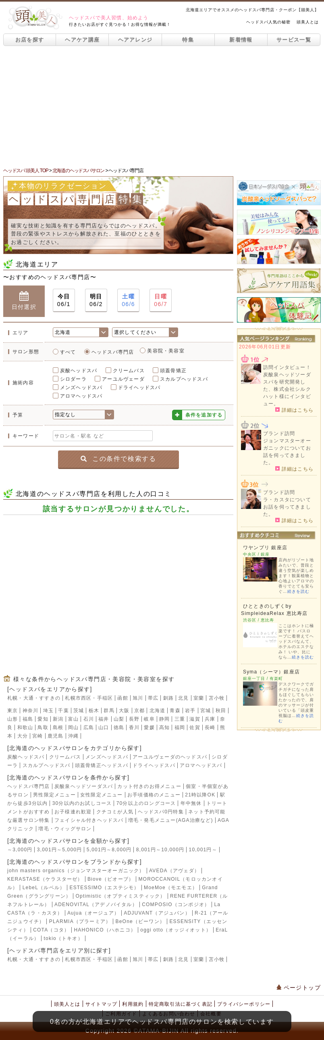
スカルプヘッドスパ (184, 379)
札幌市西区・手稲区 (89, 698)
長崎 (210, 727)
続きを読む (298, 591)
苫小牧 (217, 698)
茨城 (78, 710)
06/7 (160, 299)
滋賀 (194, 719)
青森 (175, 710)
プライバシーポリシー (243, 1004)
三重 (179, 719)
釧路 (168, 698)
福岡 (179, 727)
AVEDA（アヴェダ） (174, 870)
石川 (88, 719)
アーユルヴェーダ (123, 379)
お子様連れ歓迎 (72, 812)
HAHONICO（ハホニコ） (105, 930)
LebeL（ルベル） (44, 887)
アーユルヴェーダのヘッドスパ (170, 757)
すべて (68, 352)
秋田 (221, 710)
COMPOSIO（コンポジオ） (176, 904)
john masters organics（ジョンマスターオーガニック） (76, 870)
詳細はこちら (294, 409)
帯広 (153, 698)
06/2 (96, 299)
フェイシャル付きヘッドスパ (89, 820)
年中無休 (191, 803)
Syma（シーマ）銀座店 (271, 672)
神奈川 (31, 710)
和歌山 (25, 727)
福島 (28, 719)
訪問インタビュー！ (287, 367)
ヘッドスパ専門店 (112, 352)
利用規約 (132, 1004)
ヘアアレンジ (135, 40)
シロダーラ (73, 379)
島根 (58, 727)
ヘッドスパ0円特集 (160, 812)
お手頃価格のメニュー (154, 795)
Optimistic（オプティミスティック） (121, 896)
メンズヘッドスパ (81, 387)
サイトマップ (101, 1004)
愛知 (42, 719)
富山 (73, 719)
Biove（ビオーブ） (110, 879)
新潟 (58, 719)
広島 (88, 727)
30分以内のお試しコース (82, 803)
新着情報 (240, 40)
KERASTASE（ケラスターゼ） (45, 879)
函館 (122, 698)
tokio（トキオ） (63, 938)
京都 (139, 710)
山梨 (119, 719)
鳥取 (42, 727)
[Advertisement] (162, 106)
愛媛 (149, 727)
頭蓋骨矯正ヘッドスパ (101, 765)
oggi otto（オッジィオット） (175, 930)
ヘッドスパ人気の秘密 (268, 22)
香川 (134, 727)
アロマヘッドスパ (81, 396)
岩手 (190, 710)
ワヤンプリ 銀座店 (265, 547)
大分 (22, 736)
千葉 (63, 710)
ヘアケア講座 (82, 40)
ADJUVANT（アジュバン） (157, 913)
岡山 (73, 727)
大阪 (124, 710)
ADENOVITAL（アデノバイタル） (95, 904)
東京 (12, 710)
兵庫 (210, 719)
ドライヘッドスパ (139, 387)
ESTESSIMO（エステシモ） (104, 887)
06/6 (128, 299)
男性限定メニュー (54, 795)
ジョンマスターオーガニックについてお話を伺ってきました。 (287, 451)
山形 (12, 719)
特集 (188, 40)
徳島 (119, 727)
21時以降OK (200, 795)
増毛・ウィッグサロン (64, 829)
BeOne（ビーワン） (140, 921)
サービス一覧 (293, 40)
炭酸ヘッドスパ (78, 370)
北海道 (158, 710)
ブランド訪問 (279, 433)
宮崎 (37, 736)
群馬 (109, 710)
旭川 (138, 698)
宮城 (205, 710)
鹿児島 (56, 736)
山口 (103, 727)
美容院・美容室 (165, 351)
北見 (183, 698)
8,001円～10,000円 (160, 849)
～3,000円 (19, 849)
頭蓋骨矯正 (173, 370)
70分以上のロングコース (146, 803)
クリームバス (129, 370)
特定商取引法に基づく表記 (180, 1004)
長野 (134, 719)
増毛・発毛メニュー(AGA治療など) (170, 820)
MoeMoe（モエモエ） (170, 887)
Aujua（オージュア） (93, 913)
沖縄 (73, 736)
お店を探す (29, 40)
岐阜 (149, 719)
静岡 (164, 719)
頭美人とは (308, 22)
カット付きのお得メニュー (149, 786)
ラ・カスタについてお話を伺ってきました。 (287, 507)
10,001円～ (203, 849)
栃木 (94, 710)
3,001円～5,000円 (59, 849)
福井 (103, 719)
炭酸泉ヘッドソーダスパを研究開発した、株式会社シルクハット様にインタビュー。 (287, 389)
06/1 (64, 299)
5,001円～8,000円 (109, 849)
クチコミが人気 (114, 812)
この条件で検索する (118, 458)
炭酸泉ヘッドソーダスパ (83, 786)
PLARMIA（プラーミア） (80, 921)
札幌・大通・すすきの (33, 698)
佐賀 (194, 727)
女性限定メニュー (101, 795)
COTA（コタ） (51, 930)
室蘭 (198, 698)
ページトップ (298, 987)
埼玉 (48, 710)
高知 (164, 727)
